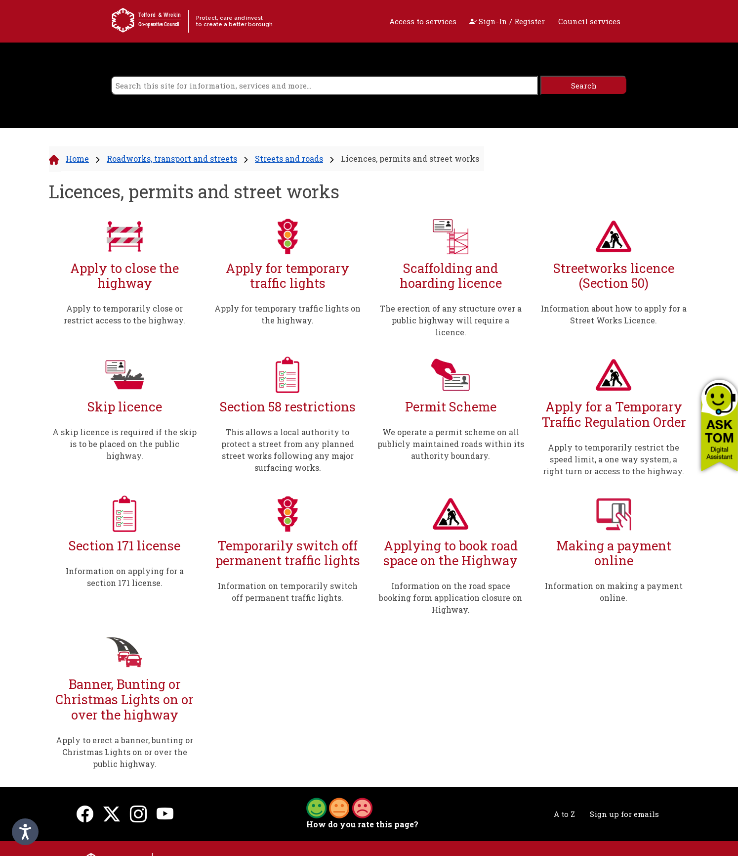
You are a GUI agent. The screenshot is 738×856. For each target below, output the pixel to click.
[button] (719, 425)
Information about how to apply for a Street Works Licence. (614, 314)
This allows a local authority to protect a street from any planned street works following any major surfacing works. (287, 450)
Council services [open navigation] (589, 21)
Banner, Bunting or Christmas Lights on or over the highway (124, 699)
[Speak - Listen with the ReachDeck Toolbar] (25, 831)
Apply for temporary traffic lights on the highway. (287, 314)
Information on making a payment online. (614, 592)
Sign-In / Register (507, 21)
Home (77, 158)
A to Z (564, 814)
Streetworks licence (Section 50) (613, 276)
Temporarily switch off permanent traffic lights (287, 553)
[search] (324, 85)
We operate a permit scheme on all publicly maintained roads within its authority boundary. (450, 444)
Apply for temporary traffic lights (287, 276)
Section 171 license (124, 545)
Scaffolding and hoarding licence (451, 276)
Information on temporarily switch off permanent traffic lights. (288, 592)
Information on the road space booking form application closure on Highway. (450, 598)
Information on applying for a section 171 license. (125, 577)
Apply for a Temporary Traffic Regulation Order (613, 414)
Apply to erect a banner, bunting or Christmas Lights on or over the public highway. (124, 752)
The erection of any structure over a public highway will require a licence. (451, 320)
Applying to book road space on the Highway (450, 553)
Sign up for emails (624, 814)
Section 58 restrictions (288, 406)
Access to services (422, 21)
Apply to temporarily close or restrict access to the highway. (124, 314)
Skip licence (124, 406)
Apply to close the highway (124, 276)
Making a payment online (613, 553)
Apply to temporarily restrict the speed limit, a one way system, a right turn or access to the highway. (613, 459)
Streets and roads (289, 158)
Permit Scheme (450, 406)
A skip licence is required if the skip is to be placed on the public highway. (124, 444)
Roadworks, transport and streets (172, 158)
